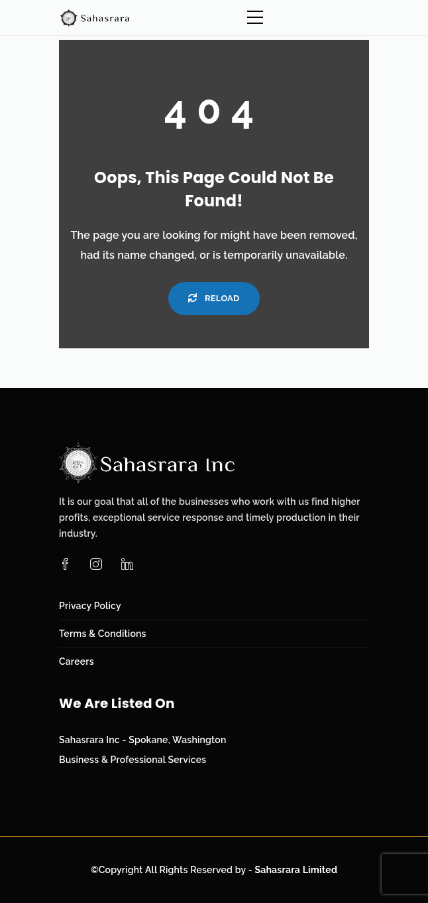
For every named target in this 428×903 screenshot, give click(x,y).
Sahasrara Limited (295, 870)
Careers (76, 661)
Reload (213, 298)
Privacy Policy (90, 605)
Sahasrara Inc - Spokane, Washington (143, 739)
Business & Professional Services (132, 759)
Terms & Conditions (102, 633)
